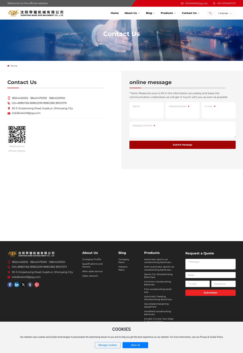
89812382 (49, 103)
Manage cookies (107, 345)
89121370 (61, 103)
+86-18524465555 (224, 3)
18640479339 (38, 98)
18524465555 (20, 98)
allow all (135, 345)
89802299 (36, 103)
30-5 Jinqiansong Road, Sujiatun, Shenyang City (42, 108)
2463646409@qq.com (194, 3)
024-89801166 (20, 103)
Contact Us (121, 34)
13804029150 (57, 98)
